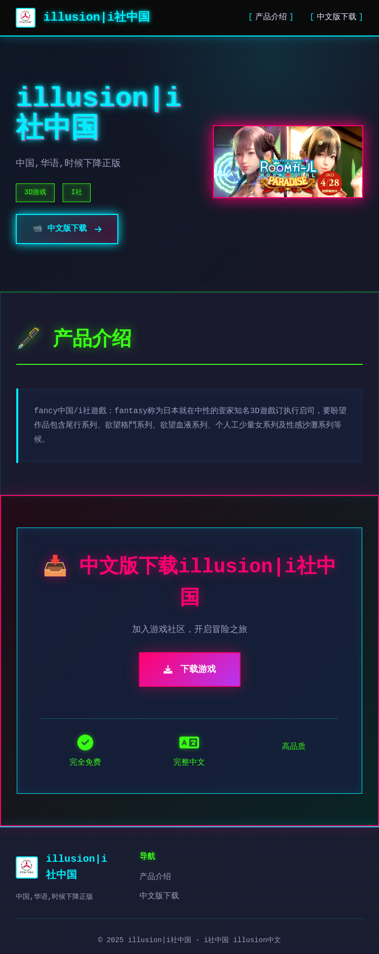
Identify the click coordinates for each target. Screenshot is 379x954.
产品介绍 (271, 17)
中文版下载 (336, 17)
